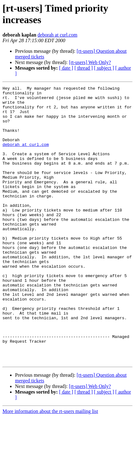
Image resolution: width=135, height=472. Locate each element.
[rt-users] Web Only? (90, 62)
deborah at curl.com (58, 34)
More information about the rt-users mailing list (50, 466)
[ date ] (66, 68)
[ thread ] (83, 68)
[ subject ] (104, 68)
